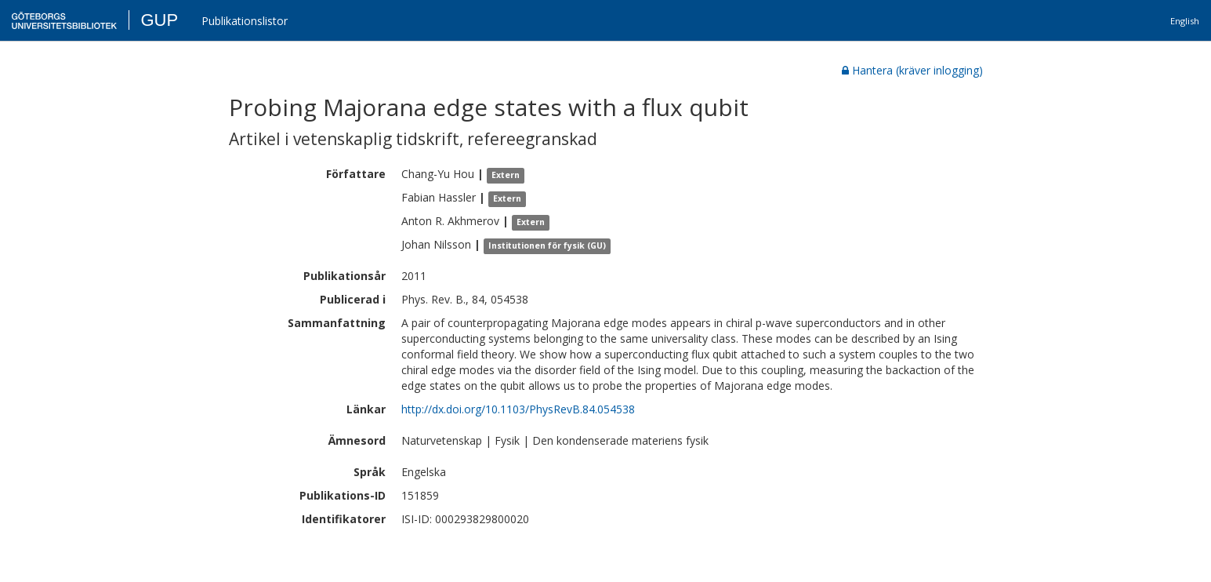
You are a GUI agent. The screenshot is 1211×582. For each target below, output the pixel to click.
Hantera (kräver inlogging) (912, 70)
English (1184, 21)
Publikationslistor (244, 20)
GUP (159, 20)
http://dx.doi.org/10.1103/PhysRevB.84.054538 (518, 409)
